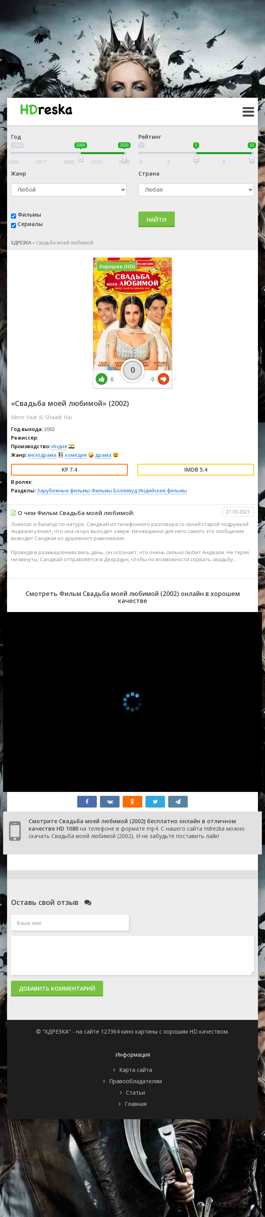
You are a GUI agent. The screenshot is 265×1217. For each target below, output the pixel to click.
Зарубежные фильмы (63, 490)
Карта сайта (135, 1069)
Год (16, 136)
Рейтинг (149, 136)
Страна (149, 173)
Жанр (18, 173)
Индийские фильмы (162, 490)
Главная (136, 1104)
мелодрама (42, 454)
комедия (76, 454)
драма (103, 454)
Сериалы (30, 224)
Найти (157, 219)
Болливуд (125, 490)
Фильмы (29, 214)
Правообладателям (135, 1081)
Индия (59, 446)
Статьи (135, 1092)
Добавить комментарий (57, 988)
